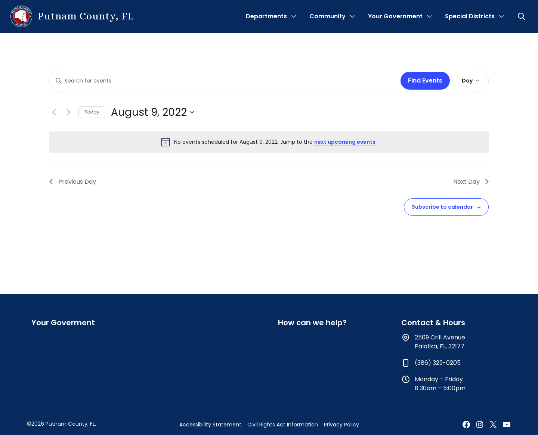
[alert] (269, 141)
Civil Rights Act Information (282, 424)
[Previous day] (53, 112)
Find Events (425, 80)
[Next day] (68, 112)
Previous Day (72, 181)
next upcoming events (344, 142)
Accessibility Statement (210, 424)
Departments (266, 16)
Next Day (471, 181)
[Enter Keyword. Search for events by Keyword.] (224, 81)
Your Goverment (63, 322)
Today (91, 112)
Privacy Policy (341, 424)
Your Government (395, 16)
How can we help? (312, 322)
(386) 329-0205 (438, 362)
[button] (522, 16)
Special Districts (470, 16)
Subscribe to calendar (442, 207)
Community (327, 16)
